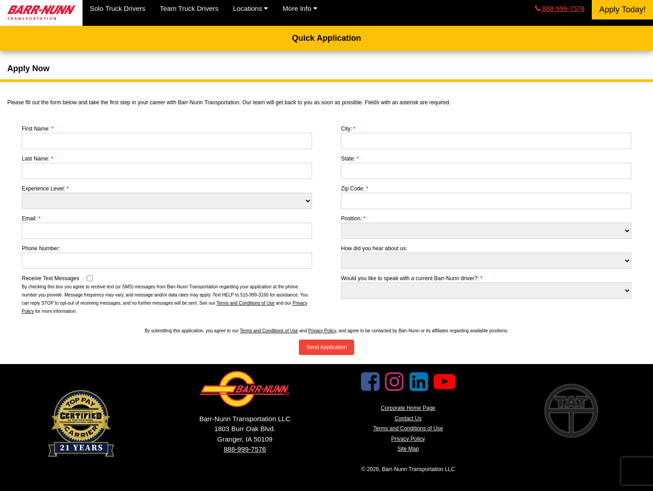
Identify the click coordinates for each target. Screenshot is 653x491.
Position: (353, 218)
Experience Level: (45, 188)
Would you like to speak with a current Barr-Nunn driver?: (411, 278)
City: (348, 129)
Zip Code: (354, 188)
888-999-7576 (560, 8)
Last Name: (37, 159)
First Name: (38, 129)
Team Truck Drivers (189, 8)
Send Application (326, 347)
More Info (300, 8)
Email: (31, 218)
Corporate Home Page (408, 408)
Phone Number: (41, 248)
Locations (250, 8)
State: (350, 159)
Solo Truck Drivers (118, 8)
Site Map (408, 449)
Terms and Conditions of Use (245, 303)
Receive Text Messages (50, 278)
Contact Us (408, 418)
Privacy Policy (322, 330)
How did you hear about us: (374, 248)
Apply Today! (622, 9)
